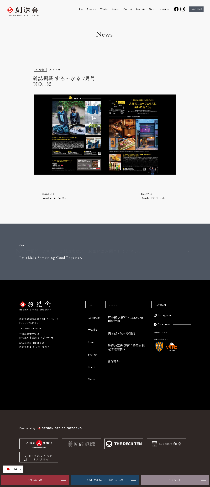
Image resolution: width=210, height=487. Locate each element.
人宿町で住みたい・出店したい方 (105, 480)
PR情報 (40, 69)
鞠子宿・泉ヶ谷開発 (121, 333)
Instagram (164, 315)
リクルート (175, 480)
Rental (115, 9)
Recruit (140, 9)
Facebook (164, 324)
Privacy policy (161, 331)
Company (165, 9)
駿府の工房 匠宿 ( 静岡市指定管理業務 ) (126, 347)
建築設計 (114, 362)
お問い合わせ (34, 480)
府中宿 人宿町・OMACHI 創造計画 (125, 319)
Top (81, 9)
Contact (196, 9)
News (152, 9)
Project (127, 9)
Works (104, 9)
